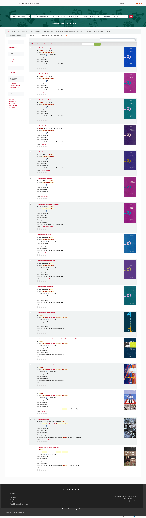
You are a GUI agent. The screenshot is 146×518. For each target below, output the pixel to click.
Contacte (81, 509)
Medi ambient (44, 330)
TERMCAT (11, 61)
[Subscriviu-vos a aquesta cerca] (66, 35)
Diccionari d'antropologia (44, 178)
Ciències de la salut (45, 170)
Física (42, 66)
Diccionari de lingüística (44, 74)
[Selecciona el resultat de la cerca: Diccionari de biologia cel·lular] (30, 260)
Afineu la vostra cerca (16, 35)
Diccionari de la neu (43, 419)
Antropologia (44, 196)
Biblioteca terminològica (24, 3)
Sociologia (43, 118)
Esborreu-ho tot (61, 44)
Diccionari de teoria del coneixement (48, 204)
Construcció (44, 144)
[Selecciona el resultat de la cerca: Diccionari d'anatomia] (30, 151)
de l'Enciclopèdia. (55, 317)
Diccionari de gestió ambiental (46, 313)
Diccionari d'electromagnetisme (46, 48)
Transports (44, 411)
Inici (8, 31)
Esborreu (139, 3)
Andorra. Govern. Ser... (15, 58)
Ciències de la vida (45, 278)
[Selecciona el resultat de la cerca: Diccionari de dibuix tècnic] (30, 125)
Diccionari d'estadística (44, 234)
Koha (134, 517)
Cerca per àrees (73, 23)
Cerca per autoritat (64, 23)
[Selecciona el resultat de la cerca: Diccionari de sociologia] (30, 99)
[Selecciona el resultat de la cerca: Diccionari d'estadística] (30, 234)
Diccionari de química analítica (46, 365)
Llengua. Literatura (45, 92)
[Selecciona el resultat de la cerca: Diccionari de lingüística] (30, 73)
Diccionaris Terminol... (15, 85)
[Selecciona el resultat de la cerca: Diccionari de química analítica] (30, 364)
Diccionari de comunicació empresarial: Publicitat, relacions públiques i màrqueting (62, 339)
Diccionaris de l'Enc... (14, 83)
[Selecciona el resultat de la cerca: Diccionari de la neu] (30, 419)
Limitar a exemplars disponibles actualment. (15, 46)
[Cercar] (131, 16)
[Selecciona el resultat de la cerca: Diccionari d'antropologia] (30, 178)
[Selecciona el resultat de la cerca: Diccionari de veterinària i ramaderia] (30, 447)
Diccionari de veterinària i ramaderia (48, 447)
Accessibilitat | (66, 509)
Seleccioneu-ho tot (49, 44)
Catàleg (7, 3)
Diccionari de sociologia (44, 100)
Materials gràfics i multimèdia (19, 504)
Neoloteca (13, 500)
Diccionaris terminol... (14, 87)
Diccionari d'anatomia (43, 152)
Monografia (12, 72)
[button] (37, 3)
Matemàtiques (44, 252)
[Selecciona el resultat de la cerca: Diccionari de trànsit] (30, 390)
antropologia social (14, 97)
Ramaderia (44, 467)
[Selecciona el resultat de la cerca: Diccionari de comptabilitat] (30, 286)
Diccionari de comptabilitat (45, 286)
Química (43, 383)
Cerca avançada (55, 23)
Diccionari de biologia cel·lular (46, 260)
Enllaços (12, 493)
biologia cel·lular (13, 99)
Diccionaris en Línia (16, 502)
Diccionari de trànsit (43, 391)
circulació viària (13, 101)
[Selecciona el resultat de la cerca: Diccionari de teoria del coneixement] (30, 204)
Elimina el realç (35, 44)
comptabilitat (12, 103)
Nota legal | (75, 509)
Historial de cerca (130, 3)
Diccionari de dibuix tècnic (45, 126)
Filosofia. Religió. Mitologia (47, 226)
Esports (43, 439)
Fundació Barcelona (14, 60)
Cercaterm (13, 498)
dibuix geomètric (13, 105)
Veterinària (52, 467)
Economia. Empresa (46, 304)
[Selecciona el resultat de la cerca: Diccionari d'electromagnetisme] (30, 47)
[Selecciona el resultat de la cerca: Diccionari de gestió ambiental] (30, 312)
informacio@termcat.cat (129, 501)
